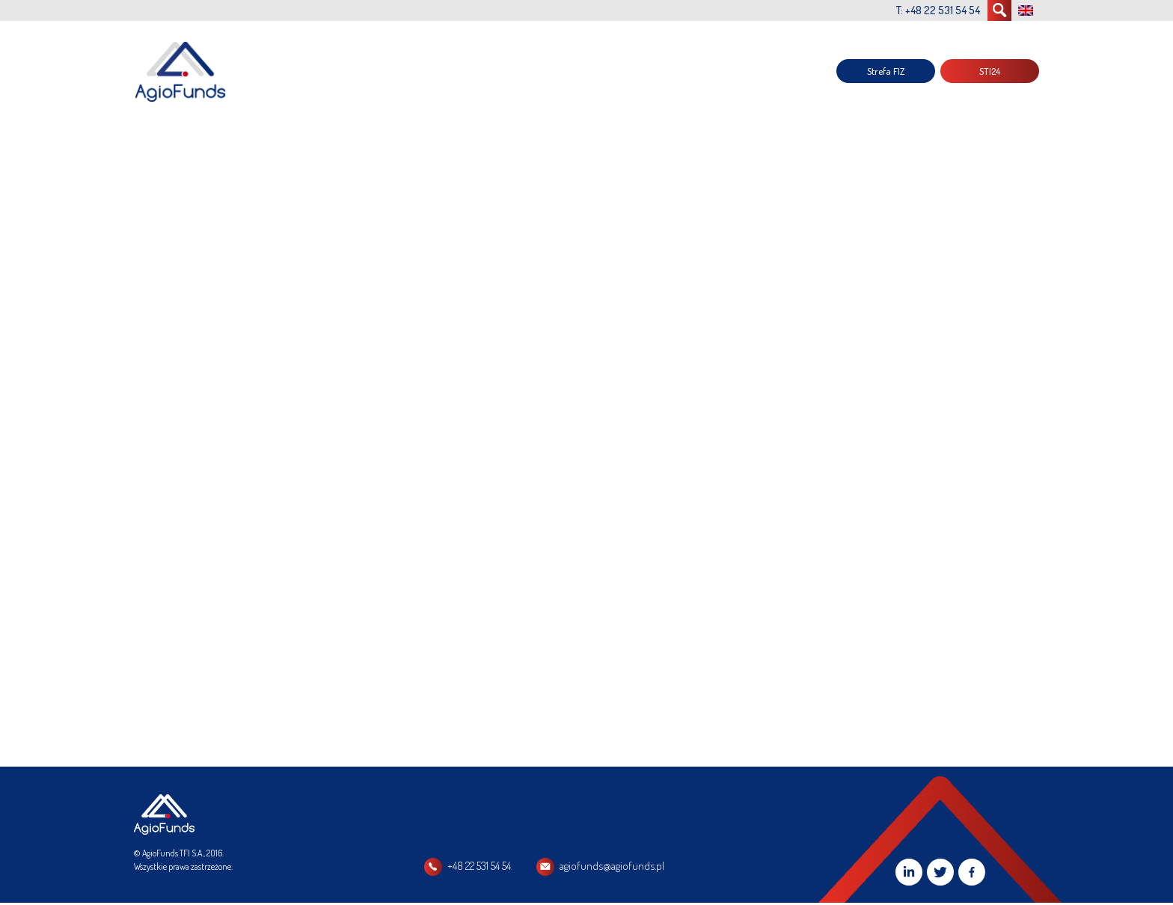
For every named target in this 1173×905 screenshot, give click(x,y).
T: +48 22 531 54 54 (938, 10)
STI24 (989, 71)
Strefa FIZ (885, 71)
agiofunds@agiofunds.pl (612, 866)
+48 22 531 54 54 (479, 866)
